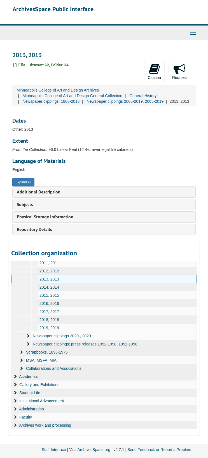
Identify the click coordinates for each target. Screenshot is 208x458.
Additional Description (38, 192)
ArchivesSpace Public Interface (53, 9)
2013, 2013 (49, 279)
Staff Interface (54, 449)
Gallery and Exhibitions (39, 384)
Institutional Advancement (41, 401)
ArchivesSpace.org (93, 449)
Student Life (29, 393)
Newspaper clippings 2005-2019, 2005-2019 (125, 101)
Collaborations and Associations (53, 368)
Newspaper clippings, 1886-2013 (51, 101)
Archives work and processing (45, 425)
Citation (154, 71)
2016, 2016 (49, 303)
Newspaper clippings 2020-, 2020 (62, 336)
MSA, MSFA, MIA (41, 360)
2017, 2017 (49, 311)
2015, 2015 (49, 295)
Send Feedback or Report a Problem (159, 449)
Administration (31, 409)
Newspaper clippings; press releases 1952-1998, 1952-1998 (85, 344)
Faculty (25, 417)
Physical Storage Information (45, 217)
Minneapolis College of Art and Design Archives (58, 90)
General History (142, 96)
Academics (28, 376)
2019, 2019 (49, 328)
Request (179, 71)
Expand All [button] (23, 182)
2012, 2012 (49, 271)
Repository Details (34, 229)
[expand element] (28, 336)
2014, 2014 (49, 287)
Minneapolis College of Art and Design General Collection (72, 96)
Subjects (25, 204)
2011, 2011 (49, 263)
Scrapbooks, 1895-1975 (47, 352)
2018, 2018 (49, 319)
